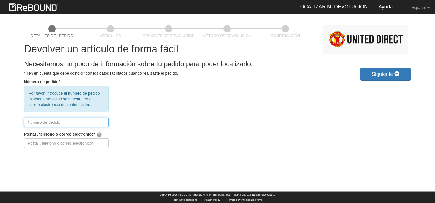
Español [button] (417, 7)
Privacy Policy (212, 199)
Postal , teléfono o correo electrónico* (63, 134)
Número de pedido (42, 82)
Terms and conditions (185, 199)
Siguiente (385, 74)
